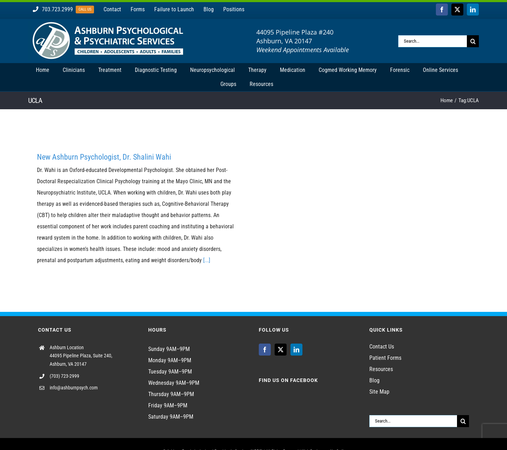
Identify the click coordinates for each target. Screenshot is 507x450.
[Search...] (432, 41)
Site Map (379, 391)
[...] (206, 260)
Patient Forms (385, 358)
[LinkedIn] (296, 350)
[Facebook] (265, 350)
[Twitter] (281, 350)
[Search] (473, 41)
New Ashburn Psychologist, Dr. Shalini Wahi (104, 157)
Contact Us (381, 346)
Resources (381, 369)
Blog (374, 380)
